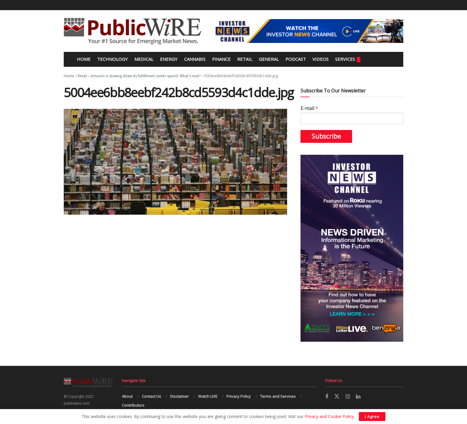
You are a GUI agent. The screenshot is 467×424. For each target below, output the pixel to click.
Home (83, 59)
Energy (169, 59)
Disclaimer (179, 396)
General (269, 59)
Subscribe (326, 136)
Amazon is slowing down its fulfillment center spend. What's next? (145, 75)
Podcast (295, 59)
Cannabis (195, 59)
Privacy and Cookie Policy (329, 416)
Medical (143, 59)
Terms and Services (278, 396)
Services (347, 59)
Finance (221, 59)
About (127, 396)
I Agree (372, 416)
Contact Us (151, 396)
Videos (320, 59)
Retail (244, 59)
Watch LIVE (207, 396)
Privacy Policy (238, 396)
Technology (112, 59)
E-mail (309, 108)
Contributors (133, 405)
